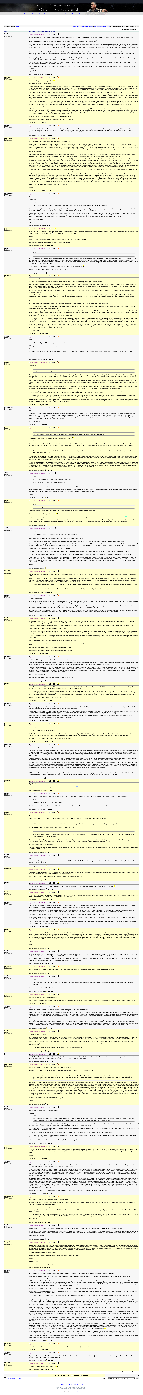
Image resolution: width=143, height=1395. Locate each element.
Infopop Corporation (74, 1391)
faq (112, 19)
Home (25, 14)
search (109, 19)
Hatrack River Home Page (75, 1384)
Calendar (67, 14)
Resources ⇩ (59, 14)
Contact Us (63, 1384)
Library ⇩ (42, 14)
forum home (116, 19)
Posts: (31, 74)
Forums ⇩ (50, 14)
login (106, 19)
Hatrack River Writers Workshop (80, 26)
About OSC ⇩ (33, 14)
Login (17, 26)
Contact (74, 14)
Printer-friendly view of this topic (12, 1378)
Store (80, 14)
